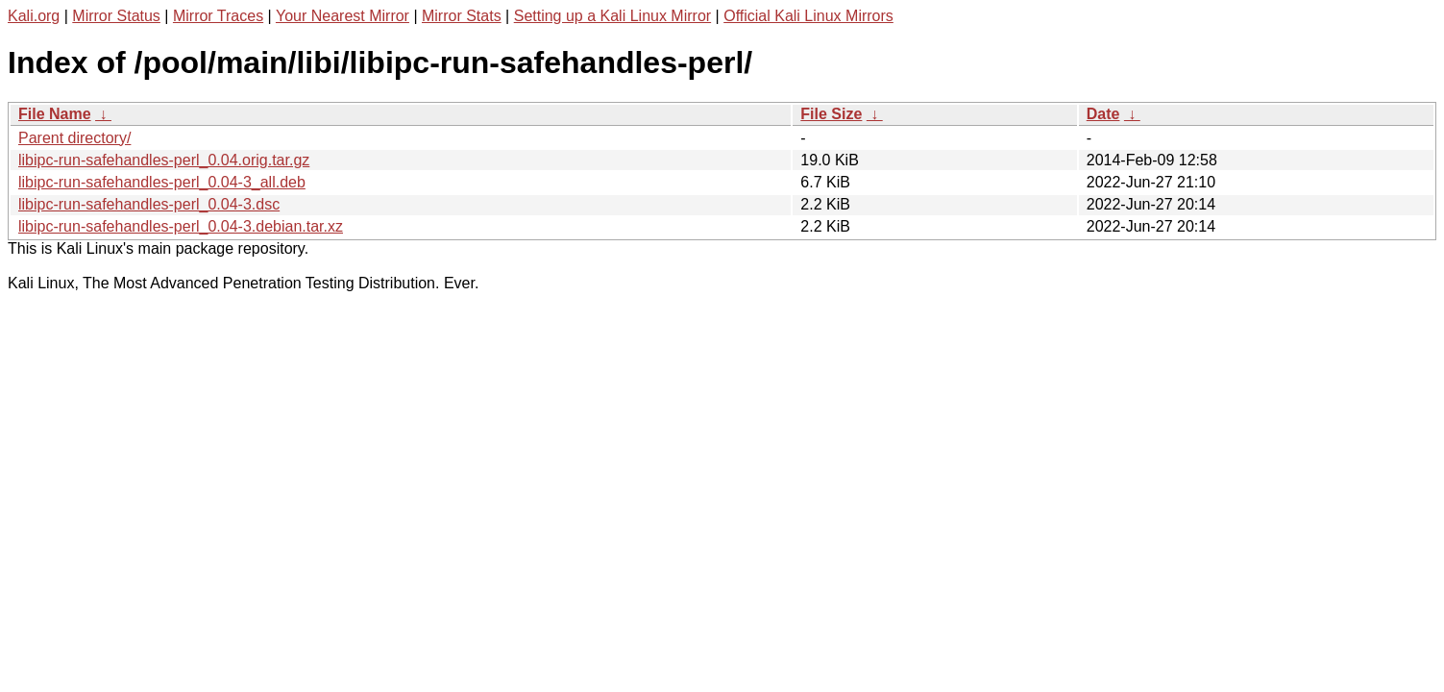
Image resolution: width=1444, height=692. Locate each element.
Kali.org (34, 16)
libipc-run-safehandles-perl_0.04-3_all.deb (162, 182)
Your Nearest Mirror (342, 16)
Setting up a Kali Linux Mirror (612, 16)
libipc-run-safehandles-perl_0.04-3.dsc (149, 204)
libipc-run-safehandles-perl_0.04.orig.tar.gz (163, 160)
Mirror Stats (462, 16)
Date (1103, 114)
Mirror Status (116, 16)
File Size (831, 114)
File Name (54, 114)
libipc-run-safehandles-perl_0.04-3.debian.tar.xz (180, 226)
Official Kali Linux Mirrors (808, 16)
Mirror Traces (218, 16)
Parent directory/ (74, 138)
